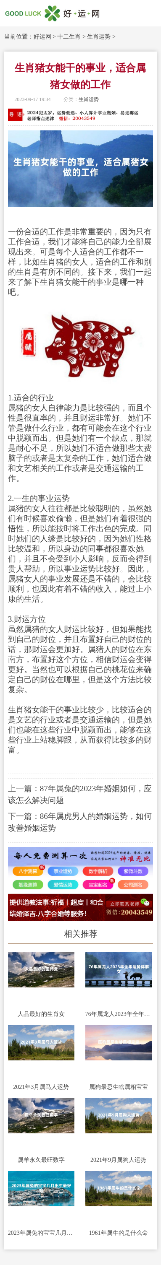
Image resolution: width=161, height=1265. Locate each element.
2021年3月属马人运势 (41, 1087)
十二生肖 (69, 37)
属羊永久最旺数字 (41, 1160)
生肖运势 (99, 37)
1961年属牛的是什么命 (118, 1233)
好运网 (42, 37)
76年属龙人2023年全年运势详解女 (118, 1014)
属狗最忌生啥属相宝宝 (118, 1087)
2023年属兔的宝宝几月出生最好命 (41, 1233)
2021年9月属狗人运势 (118, 1160)
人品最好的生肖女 (41, 1014)
